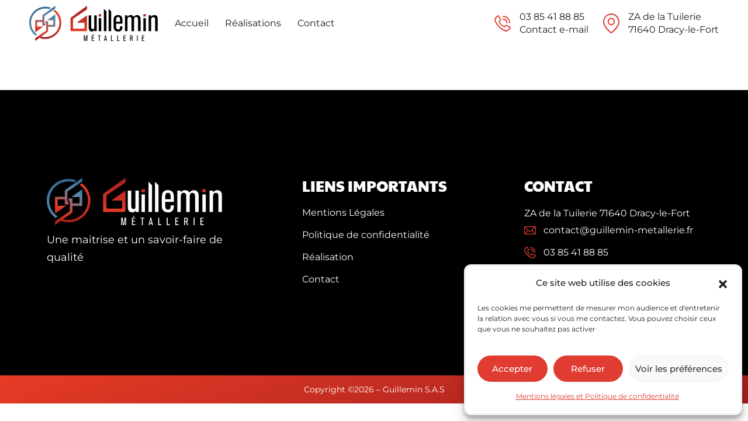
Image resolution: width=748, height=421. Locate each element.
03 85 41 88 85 (552, 16)
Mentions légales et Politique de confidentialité (597, 396)
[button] (723, 283)
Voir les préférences (678, 368)
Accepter (512, 368)
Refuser (588, 368)
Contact (316, 23)
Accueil (192, 23)
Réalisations (253, 23)
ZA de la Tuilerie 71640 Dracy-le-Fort (607, 213)
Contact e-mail (554, 29)
